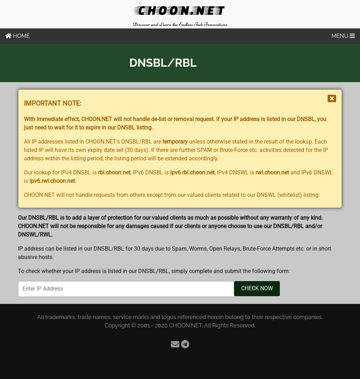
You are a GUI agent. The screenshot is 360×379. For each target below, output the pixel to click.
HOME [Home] (17, 36)
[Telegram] (185, 344)
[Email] (175, 344)
